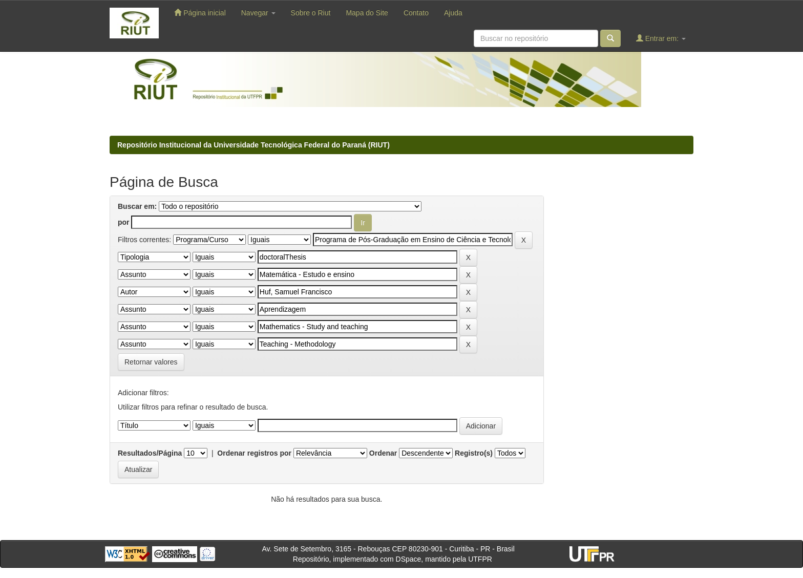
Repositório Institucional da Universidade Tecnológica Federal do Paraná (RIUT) (253, 145)
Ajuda (453, 13)
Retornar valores (151, 362)
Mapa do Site (367, 13)
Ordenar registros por (254, 453)
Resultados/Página (150, 453)
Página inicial (199, 12)
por (124, 222)
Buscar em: (137, 206)
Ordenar (383, 453)
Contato (416, 13)
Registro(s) (474, 453)
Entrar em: (661, 38)
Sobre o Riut (311, 13)
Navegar (258, 13)
